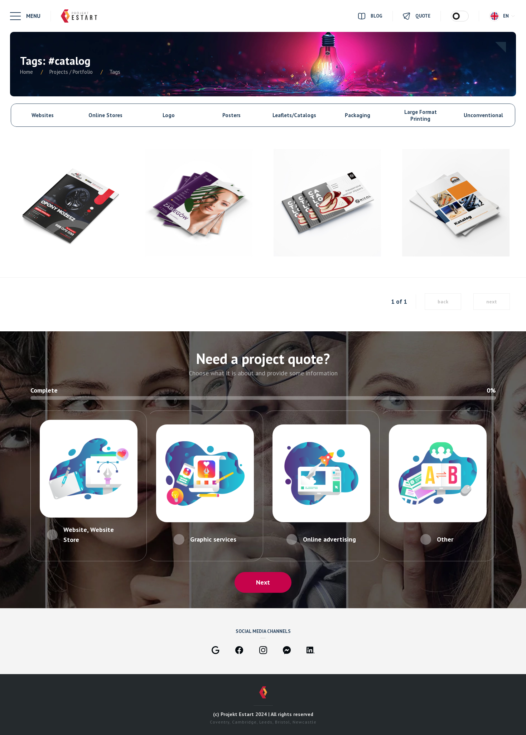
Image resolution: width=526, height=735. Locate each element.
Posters (231, 115)
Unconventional (483, 115)
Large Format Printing (420, 115)
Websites (43, 115)
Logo (169, 115)
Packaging (357, 115)
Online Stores (105, 115)
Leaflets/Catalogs (294, 115)
